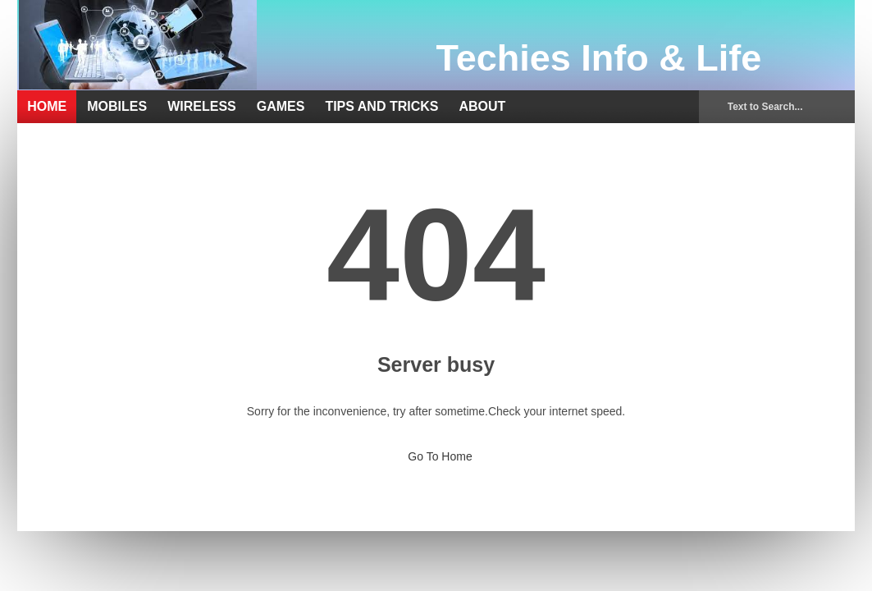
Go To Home (435, 451)
